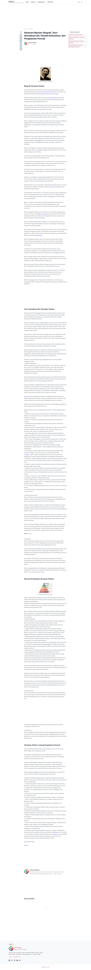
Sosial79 (12, 1)
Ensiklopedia (41, 2)
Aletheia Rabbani (18, 947)
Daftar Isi (33, 2)
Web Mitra (50, 2)
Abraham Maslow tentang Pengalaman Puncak (76, 45)
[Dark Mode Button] (79, 2)
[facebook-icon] (9, 961)
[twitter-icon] (12, 961)
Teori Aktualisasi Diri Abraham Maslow (77, 37)
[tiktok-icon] (20, 961)
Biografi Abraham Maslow (76, 34)
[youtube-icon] (17, 961)
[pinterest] (21, 46)
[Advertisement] (45, 16)
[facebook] (21, 35)
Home (27, 2)
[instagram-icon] (14, 961)
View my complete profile (16, 957)
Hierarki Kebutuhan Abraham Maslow (77, 41)
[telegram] (21, 43)
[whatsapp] (21, 41)
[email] (21, 49)
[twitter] (21, 38)
